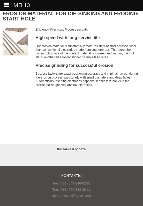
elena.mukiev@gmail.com (71, 195)
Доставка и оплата (71, 149)
